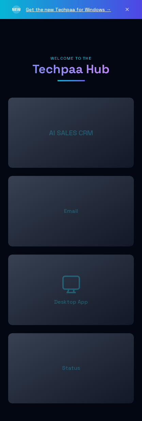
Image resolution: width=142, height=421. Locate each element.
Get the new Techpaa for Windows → (68, 9)
